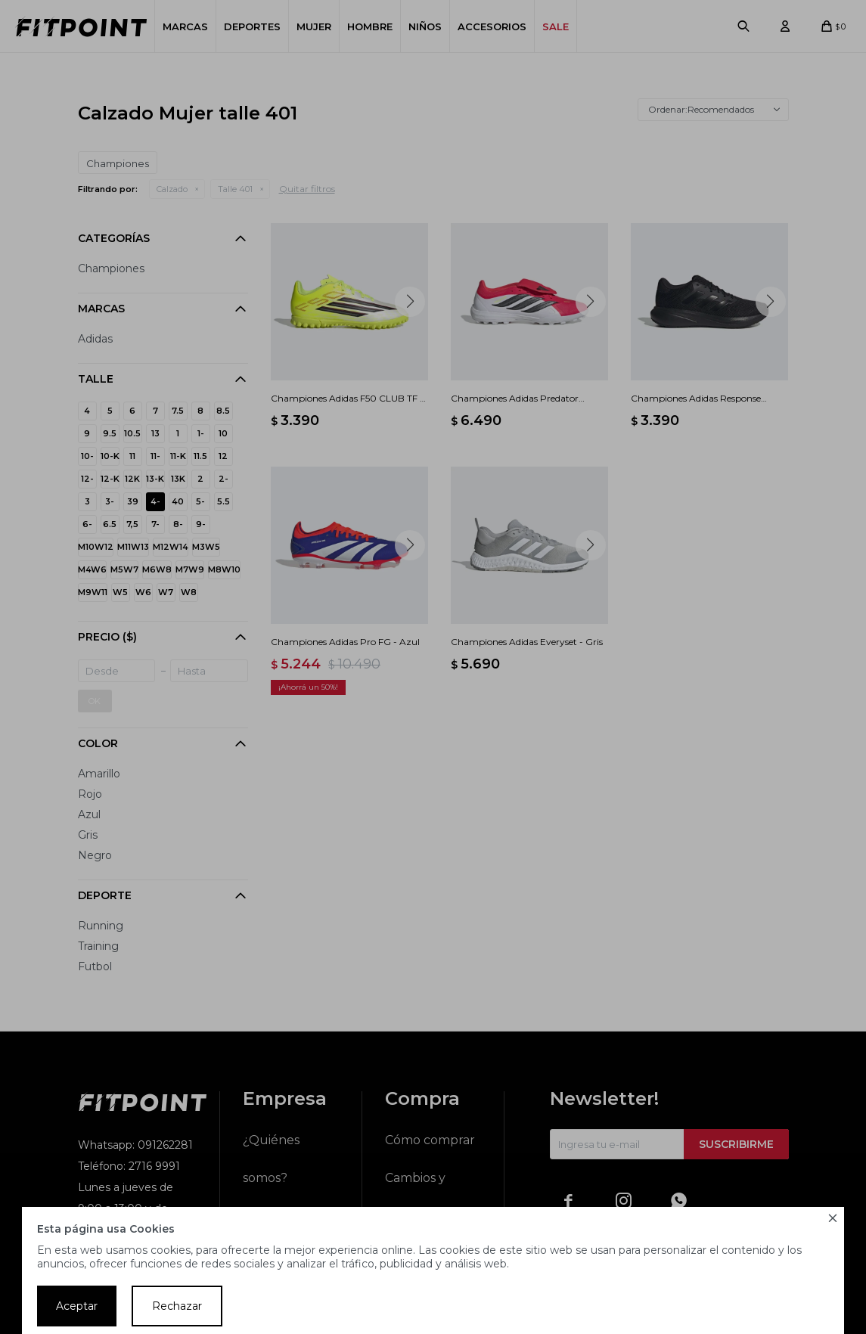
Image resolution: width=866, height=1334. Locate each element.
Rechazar (177, 1306)
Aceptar (77, 1306)
